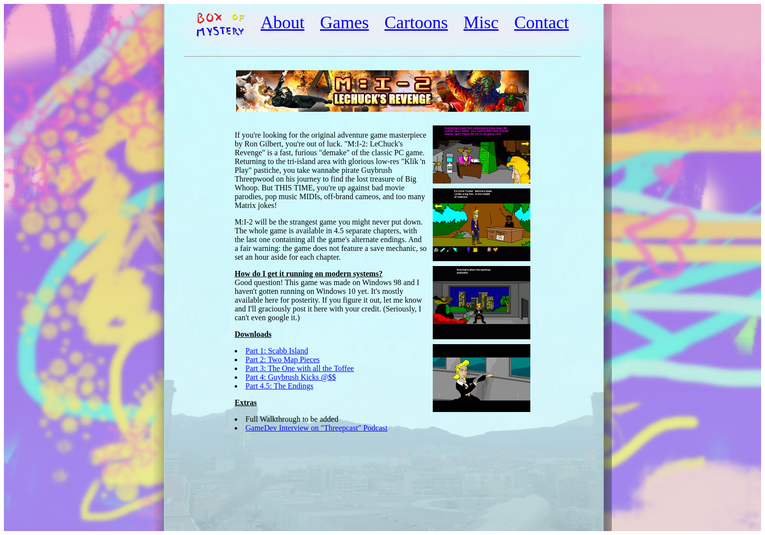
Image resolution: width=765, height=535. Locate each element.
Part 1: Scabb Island (276, 351)
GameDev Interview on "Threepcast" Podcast (316, 428)
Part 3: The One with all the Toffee (299, 368)
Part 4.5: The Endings (279, 386)
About (282, 22)
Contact (541, 22)
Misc (481, 22)
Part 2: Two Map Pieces (282, 359)
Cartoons (416, 22)
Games (344, 22)
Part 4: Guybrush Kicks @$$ (290, 377)
